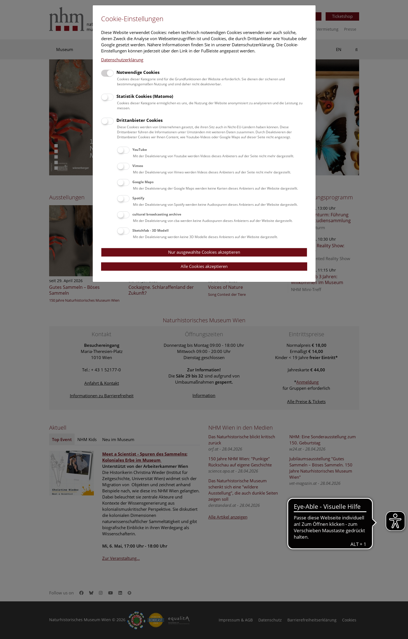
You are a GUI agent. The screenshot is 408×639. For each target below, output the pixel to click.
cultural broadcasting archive (156, 214)
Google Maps (143, 182)
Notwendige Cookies (137, 72)
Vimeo (137, 165)
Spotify (138, 198)
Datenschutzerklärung (122, 59)
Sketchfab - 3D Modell (150, 230)
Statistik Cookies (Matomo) (144, 96)
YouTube (139, 149)
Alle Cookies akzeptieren (204, 266)
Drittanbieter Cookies (139, 120)
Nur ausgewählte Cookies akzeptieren (204, 252)
